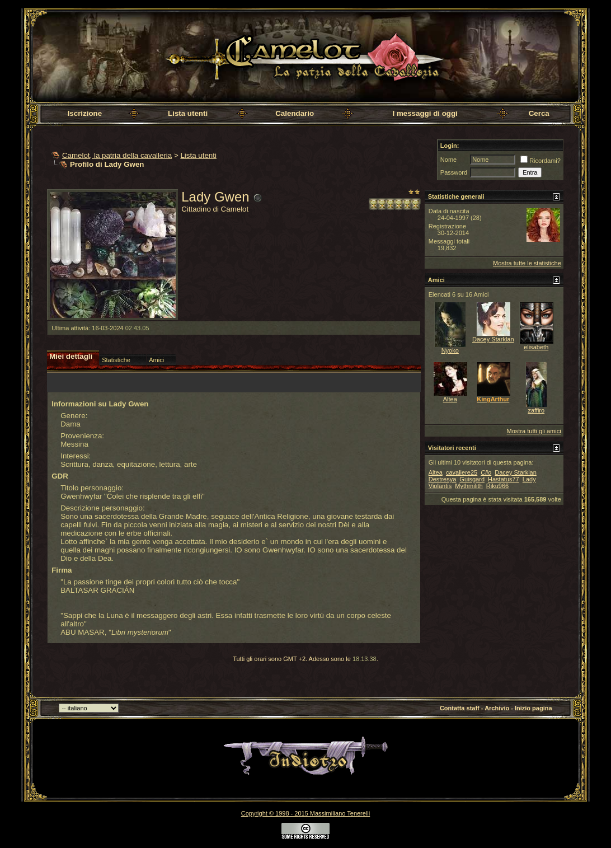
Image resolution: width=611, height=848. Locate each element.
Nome (448, 159)
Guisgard (472, 479)
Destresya (443, 479)
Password (453, 172)
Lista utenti (188, 113)
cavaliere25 (461, 472)
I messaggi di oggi (425, 113)
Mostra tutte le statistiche (527, 263)
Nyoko (450, 350)
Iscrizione (85, 113)
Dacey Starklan (493, 339)
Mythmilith (469, 485)
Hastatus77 (503, 479)
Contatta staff (460, 708)
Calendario (294, 113)
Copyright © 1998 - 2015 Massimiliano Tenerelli (305, 813)
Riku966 (497, 485)
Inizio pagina (533, 708)
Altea (450, 399)
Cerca (539, 113)
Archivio (497, 708)
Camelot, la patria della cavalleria (117, 155)
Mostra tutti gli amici (534, 431)
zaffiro (536, 410)
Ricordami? (540, 160)
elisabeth (536, 347)
